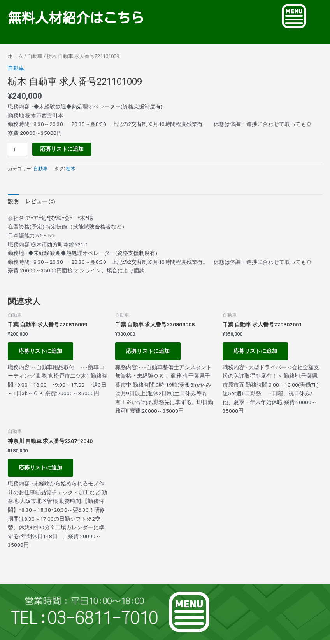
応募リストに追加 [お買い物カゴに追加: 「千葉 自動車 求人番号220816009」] (40, 351)
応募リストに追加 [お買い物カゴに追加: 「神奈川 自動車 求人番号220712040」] (40, 467)
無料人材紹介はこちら (76, 17)
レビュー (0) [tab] (40, 201)
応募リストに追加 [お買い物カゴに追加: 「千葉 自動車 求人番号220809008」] (148, 351)
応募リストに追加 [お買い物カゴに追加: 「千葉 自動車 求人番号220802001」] (255, 351)
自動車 (34, 56)
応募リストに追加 (62, 149)
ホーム (15, 56)
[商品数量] (17, 149)
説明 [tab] (13, 201)
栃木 (70, 168)
